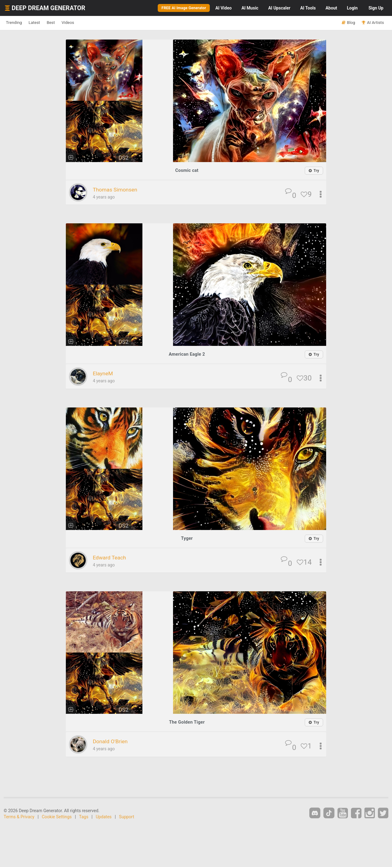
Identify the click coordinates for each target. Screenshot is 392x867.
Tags (83, 815)
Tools (308, 8)
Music (249, 8)
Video (223, 8)
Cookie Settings (57, 815)
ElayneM (105, 373)
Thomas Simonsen (119, 189)
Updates (104, 815)
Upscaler (279, 8)
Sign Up (375, 8)
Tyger (186, 538)
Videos (88, 22)
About (331, 8)
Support (126, 815)
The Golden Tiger (187, 721)
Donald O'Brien (114, 740)
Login (352, 8)
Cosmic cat (186, 170)
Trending (17, 22)
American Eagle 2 (186, 354)
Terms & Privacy (19, 815)
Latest (43, 22)
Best (65, 22)
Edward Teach (113, 556)
